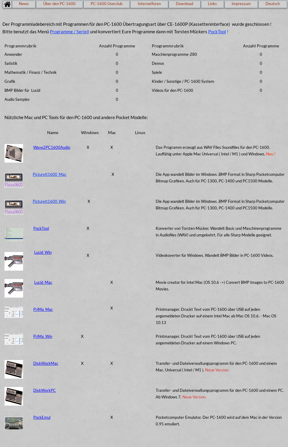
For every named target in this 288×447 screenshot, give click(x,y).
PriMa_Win (42, 336)
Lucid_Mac (43, 282)
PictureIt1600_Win (49, 201)
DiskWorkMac (45, 363)
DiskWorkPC (44, 390)
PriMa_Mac (43, 309)
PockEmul (41, 417)
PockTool (217, 31)
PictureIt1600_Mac (49, 174)
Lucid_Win (43, 252)
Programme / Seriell (69, 31)
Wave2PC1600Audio (51, 147)
